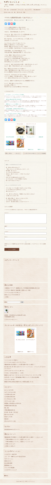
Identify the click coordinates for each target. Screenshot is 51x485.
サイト (6, 238)
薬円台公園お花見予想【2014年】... (14, 99)
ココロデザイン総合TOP (10, 456)
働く (15, 12)
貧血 (24, 12)
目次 (8, 9)
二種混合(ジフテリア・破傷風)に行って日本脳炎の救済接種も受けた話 (22, 289)
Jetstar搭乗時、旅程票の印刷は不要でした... (16, 108)
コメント (6, 212)
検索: (5, 303)
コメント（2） (30, 20)
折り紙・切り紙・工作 (8, 12)
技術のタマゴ (7, 462)
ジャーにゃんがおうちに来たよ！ (12, 294)
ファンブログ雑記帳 (9, 469)
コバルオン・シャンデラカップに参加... (15, 94)
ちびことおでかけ (20, 20)
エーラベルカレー (20, 149)
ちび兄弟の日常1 (8, 396)
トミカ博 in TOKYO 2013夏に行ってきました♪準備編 (34, 153)
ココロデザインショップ (10, 471)
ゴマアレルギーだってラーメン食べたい (14, 372)
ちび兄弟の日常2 (13, 9)
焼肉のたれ (30, 149)
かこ (7, 185)
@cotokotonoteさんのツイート (12, 431)
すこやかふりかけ (10, 149)
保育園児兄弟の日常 (9, 407)
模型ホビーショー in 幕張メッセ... (14, 104)
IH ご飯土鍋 (20, 137)
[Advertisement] (25, 273)
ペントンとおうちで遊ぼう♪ (11, 361)
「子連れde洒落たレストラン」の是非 (13, 441)
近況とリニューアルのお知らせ (12, 296)
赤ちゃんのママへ (28, 9)
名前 (5, 228)
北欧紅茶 (41, 137)
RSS (6, 477)
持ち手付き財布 (10, 137)
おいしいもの (7, 391)
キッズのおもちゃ (8, 400)
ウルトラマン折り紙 (9, 381)
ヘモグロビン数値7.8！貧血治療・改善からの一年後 (17, 292)
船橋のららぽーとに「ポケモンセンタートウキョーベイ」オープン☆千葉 (22, 376)
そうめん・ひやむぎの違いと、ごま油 (13, 374)
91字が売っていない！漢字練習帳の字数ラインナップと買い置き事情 (21, 379)
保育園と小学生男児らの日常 (11, 405)
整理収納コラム (8, 467)
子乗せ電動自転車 (36, 9)
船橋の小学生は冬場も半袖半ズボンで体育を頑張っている (18, 383)
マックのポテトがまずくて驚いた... (14, 113)
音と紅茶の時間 (8, 465)
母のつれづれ (19, 12)
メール (6, 233)
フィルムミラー (31, 137)
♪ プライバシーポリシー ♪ (10, 321)
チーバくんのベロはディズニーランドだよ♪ (15, 364)
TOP (5, 9)
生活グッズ (7, 418)
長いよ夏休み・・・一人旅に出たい (13, 153)
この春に (6, 298)
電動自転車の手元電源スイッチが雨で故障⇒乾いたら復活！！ (19, 366)
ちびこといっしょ (12, 2)
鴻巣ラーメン (41, 149)
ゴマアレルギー (21, 9)
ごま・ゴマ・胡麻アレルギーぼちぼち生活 (15, 458)
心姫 (7, 164)
